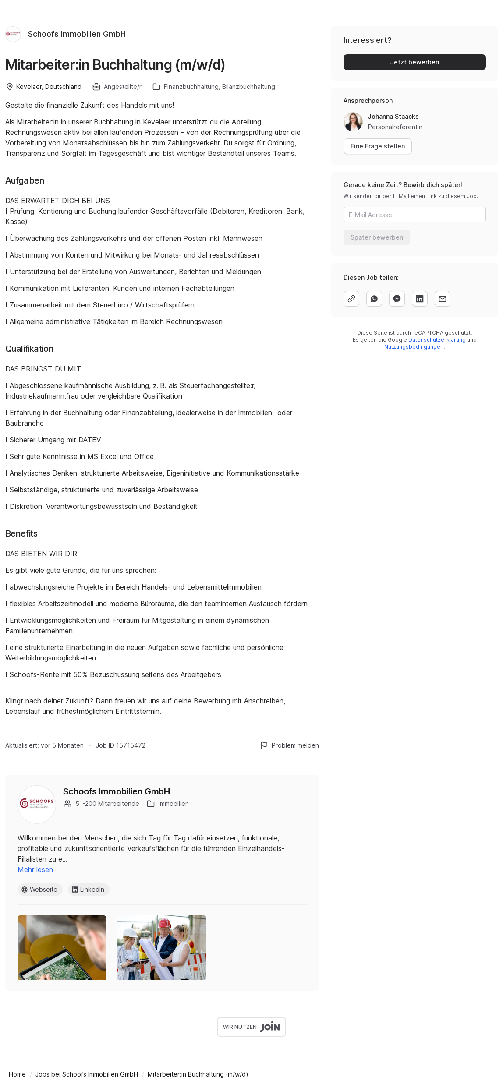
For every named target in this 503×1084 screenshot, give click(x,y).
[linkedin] (420, 299)
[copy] (351, 299)
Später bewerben (377, 237)
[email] (442, 299)
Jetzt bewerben (414, 62)
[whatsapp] (374, 299)
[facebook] (397, 299)
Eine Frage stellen (378, 146)
